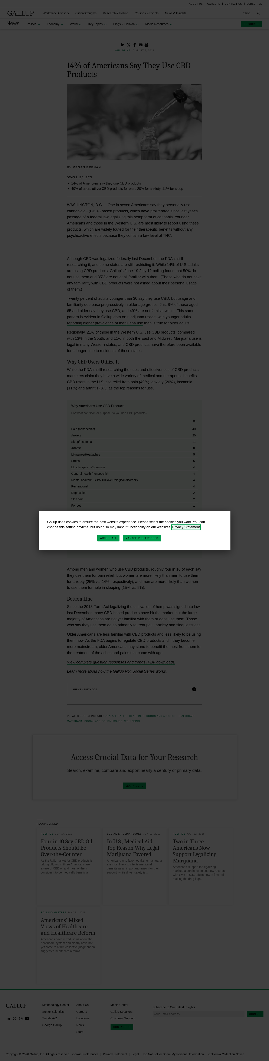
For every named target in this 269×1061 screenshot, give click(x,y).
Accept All (108, 538)
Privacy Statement (186, 527)
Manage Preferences (142, 538)
